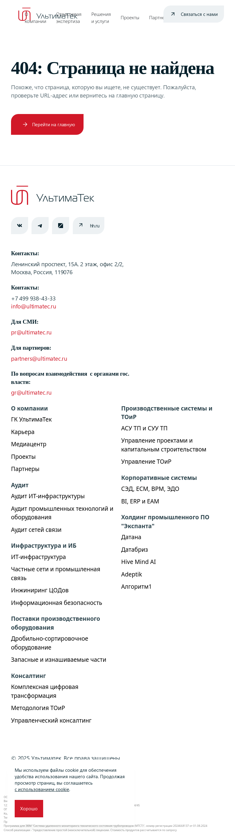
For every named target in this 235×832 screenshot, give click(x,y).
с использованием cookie (42, 789)
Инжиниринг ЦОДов (40, 590)
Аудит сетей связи (36, 530)
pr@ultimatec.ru (31, 332)
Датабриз (134, 550)
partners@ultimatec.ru (39, 358)
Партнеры (160, 17)
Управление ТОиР (146, 462)
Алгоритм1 (136, 587)
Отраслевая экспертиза (68, 17)
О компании (35, 17)
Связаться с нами (199, 14)
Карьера (23, 432)
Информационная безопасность (56, 603)
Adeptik (131, 574)
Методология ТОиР (38, 708)
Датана (131, 537)
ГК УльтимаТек (31, 419)
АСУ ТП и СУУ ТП (144, 428)
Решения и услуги (101, 17)
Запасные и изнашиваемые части (58, 660)
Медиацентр (29, 444)
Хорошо (29, 808)
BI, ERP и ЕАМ (140, 501)
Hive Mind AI (138, 562)
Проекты (130, 17)
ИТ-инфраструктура (38, 557)
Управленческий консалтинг (51, 720)
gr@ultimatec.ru (31, 392)
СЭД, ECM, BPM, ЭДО (150, 489)
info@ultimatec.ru (33, 306)
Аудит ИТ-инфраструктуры (48, 496)
